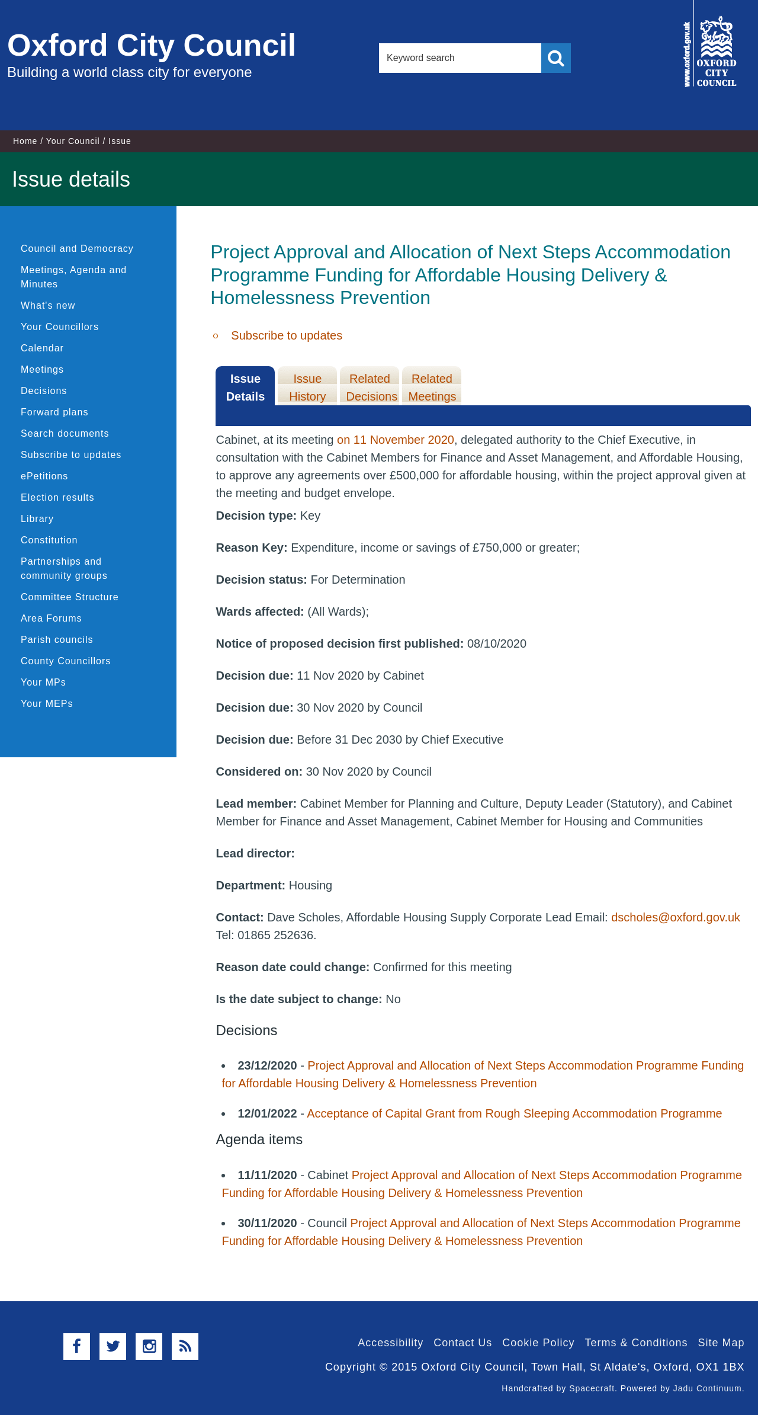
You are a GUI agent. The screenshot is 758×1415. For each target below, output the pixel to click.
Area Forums (51, 618)
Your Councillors (60, 327)
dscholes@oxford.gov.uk (675, 917)
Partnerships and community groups (64, 568)
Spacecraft (592, 1388)
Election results (58, 497)
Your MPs (43, 682)
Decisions (44, 391)
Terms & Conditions (636, 1343)
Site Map (721, 1343)
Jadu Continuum (707, 1388)
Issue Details (245, 387)
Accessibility (390, 1343)
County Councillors (66, 661)
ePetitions (44, 476)
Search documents (65, 433)
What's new (48, 305)
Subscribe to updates (71, 455)
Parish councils (57, 640)
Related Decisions (371, 387)
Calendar (42, 348)
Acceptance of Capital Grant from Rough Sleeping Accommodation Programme (514, 1113)
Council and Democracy (77, 249)
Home (25, 141)
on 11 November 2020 (395, 439)
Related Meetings (432, 387)
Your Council (73, 141)
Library (37, 519)
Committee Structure (70, 597)
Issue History (307, 387)
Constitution (49, 540)
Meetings (42, 369)
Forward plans (54, 412)
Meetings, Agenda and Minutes (74, 277)
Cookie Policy (538, 1343)
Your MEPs (47, 704)
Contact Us (462, 1343)
